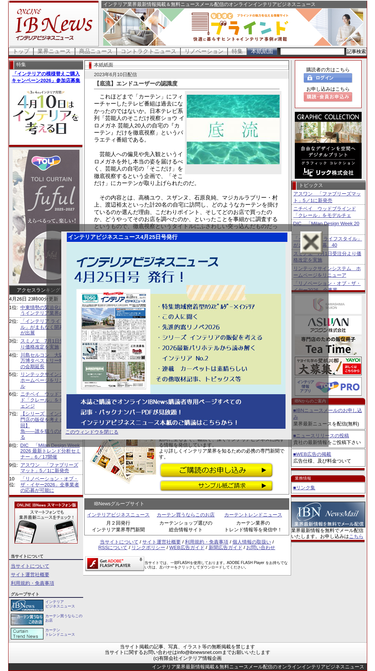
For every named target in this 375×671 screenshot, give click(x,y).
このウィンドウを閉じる (91, 432)
